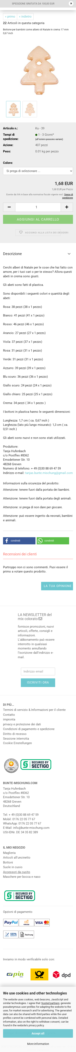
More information (38, 1043)
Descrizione (12, 254)
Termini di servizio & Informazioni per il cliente (34, 710)
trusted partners (50, 1003)
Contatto (9, 715)
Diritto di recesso (15, 734)
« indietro (25, 16)
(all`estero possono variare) (49, 139)
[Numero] (38, 207)
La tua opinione (58, 586)
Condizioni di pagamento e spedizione (29, 729)
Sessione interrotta (16, 738)
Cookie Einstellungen (17, 743)
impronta (9, 719)
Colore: (8, 163)
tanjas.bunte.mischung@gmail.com (49, 473)
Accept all (38, 1033)
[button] (9, 207)
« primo (10, 16)
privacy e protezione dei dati (22, 724)
